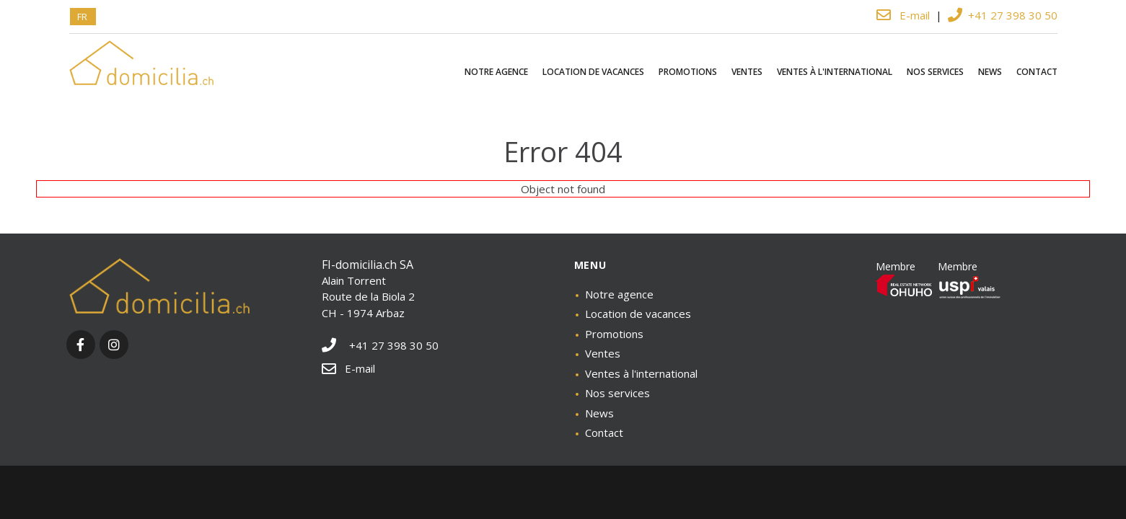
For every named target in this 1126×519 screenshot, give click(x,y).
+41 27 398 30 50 (1002, 15)
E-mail (904, 15)
